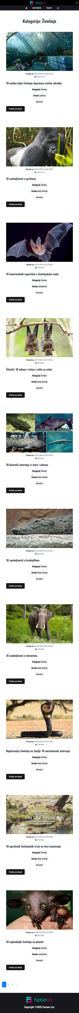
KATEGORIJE (36, 7)
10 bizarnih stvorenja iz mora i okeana (27, 464)
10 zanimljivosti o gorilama (21, 178)
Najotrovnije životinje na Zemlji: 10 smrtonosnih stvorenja (38, 751)
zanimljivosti (42, 286)
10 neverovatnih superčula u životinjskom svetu (32, 274)
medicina (42, 95)
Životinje (44, 89)
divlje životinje (42, 190)
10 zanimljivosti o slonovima (21, 655)
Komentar (39, 101)
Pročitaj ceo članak (15, 109)
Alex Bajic (40, 267)
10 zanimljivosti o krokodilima (22, 560)
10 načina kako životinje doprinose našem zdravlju (34, 83)
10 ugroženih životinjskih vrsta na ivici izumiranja (33, 846)
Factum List (41, 76)
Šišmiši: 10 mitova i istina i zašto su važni (29, 369)
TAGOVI (49, 7)
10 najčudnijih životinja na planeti (25, 941)
